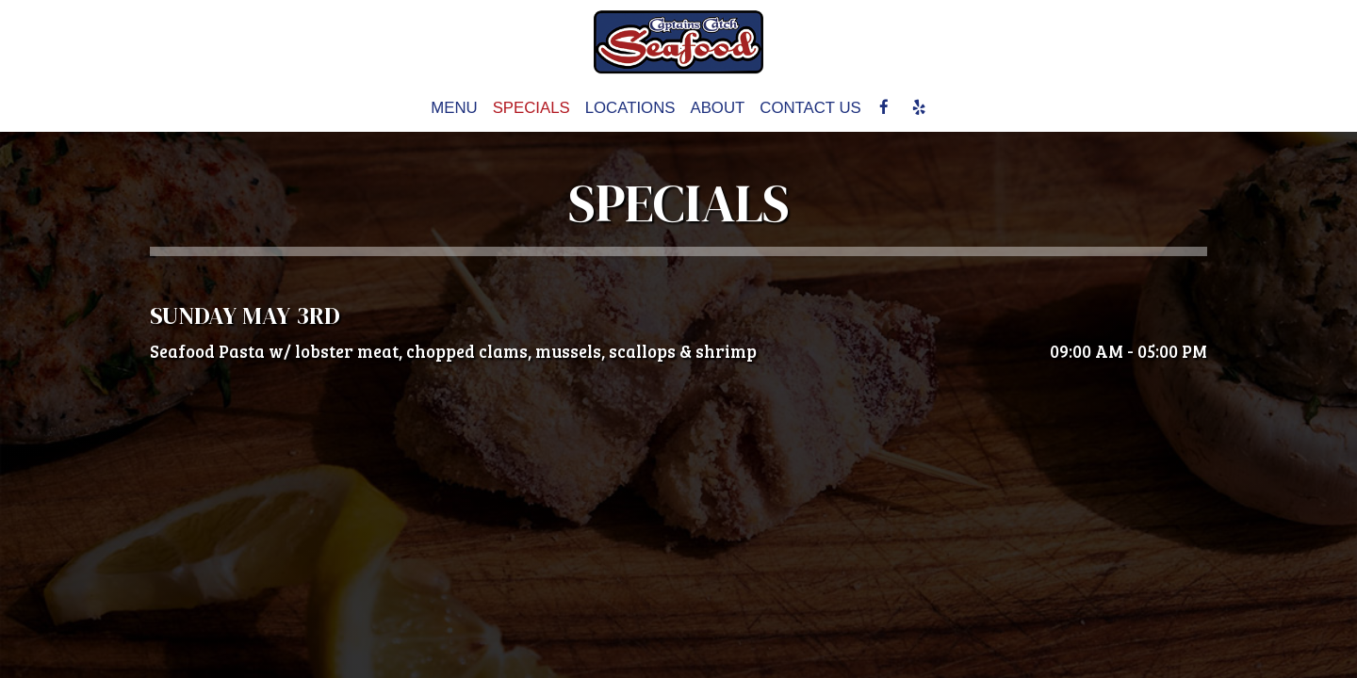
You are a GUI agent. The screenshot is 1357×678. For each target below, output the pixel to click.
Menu (454, 108)
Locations (630, 108)
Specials (531, 108)
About (717, 108)
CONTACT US (810, 108)
